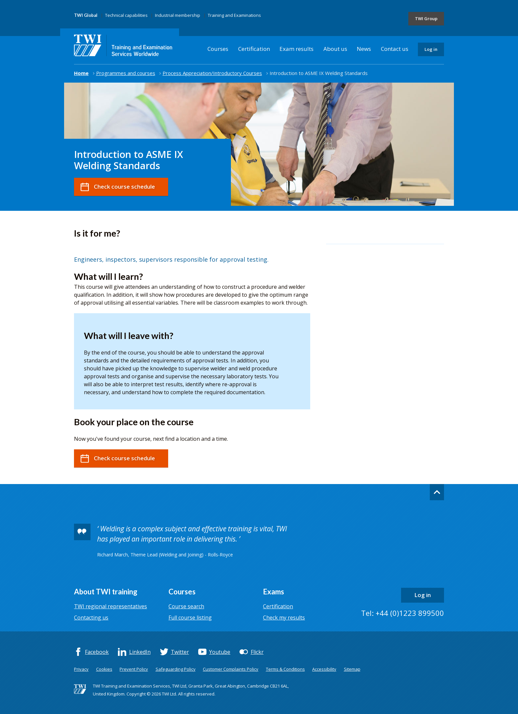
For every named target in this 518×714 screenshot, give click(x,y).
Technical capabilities (126, 15)
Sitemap (352, 669)
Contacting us (91, 617)
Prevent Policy (134, 669)
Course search (186, 606)
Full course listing (190, 617)
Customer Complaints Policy (230, 669)
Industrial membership (177, 15)
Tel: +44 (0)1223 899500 (402, 613)
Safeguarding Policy (176, 669)
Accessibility (324, 669)
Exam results (296, 49)
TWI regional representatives (110, 606)
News (364, 49)
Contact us (394, 49)
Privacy (81, 669)
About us (335, 49)
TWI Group (426, 18)
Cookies (104, 669)
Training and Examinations (234, 15)
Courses (217, 49)
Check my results (284, 617)
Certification (254, 49)
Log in (431, 49)
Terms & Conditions (285, 669)
